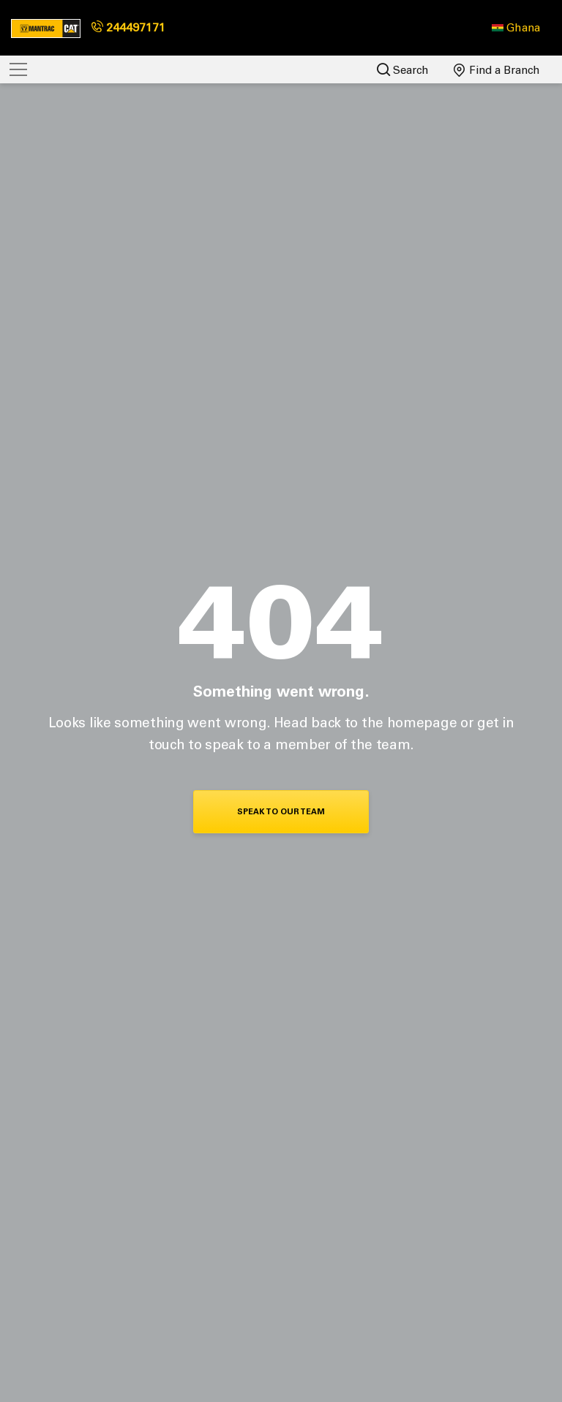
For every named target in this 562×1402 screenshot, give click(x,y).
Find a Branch (497, 70)
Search (403, 70)
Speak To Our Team (281, 811)
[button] (516, 28)
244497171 (128, 27)
